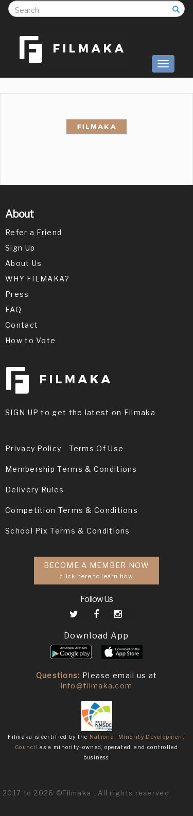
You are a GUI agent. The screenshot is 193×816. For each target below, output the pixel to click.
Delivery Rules (34, 489)
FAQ (13, 309)
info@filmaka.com (97, 685)
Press (17, 294)
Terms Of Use (96, 448)
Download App (96, 636)
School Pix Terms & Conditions (67, 530)
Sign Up (20, 247)
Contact (21, 325)
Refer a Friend (33, 232)
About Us (23, 263)
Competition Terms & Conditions (71, 510)
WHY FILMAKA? (37, 278)
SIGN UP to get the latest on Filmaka (80, 412)
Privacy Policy (33, 448)
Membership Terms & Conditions (71, 469)
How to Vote (30, 340)
